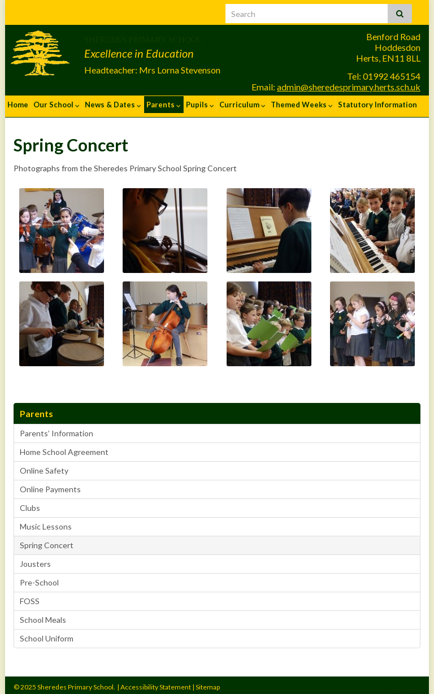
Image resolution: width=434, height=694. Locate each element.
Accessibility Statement (155, 683)
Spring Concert (46, 541)
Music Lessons (46, 522)
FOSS (30, 597)
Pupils (200, 104)
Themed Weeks (302, 104)
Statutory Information (377, 104)
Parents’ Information (56, 429)
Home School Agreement (64, 448)
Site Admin (401, 683)
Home (17, 104)
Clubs (30, 504)
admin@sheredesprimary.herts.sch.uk (348, 86)
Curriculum (242, 104)
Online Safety (44, 466)
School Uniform (46, 634)
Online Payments (50, 485)
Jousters (35, 560)
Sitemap (208, 683)
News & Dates (113, 104)
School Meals (43, 616)
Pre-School (39, 578)
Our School (56, 104)
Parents (163, 104)
